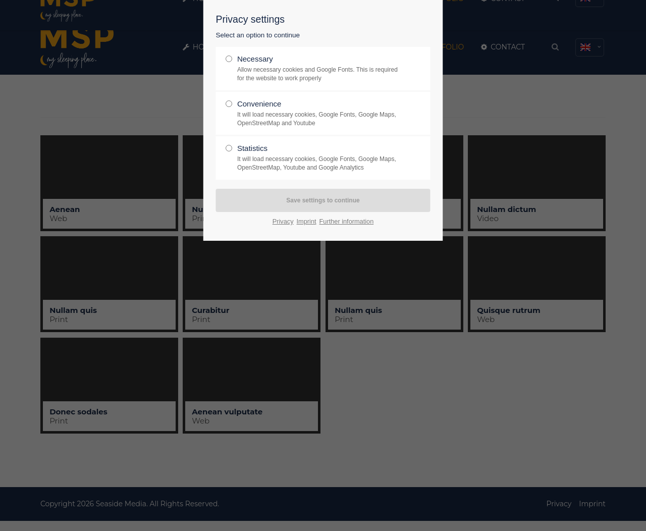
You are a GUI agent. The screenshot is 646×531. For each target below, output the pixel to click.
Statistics (319, 158)
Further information (346, 221)
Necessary (319, 69)
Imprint (306, 221)
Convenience (319, 113)
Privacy (283, 221)
